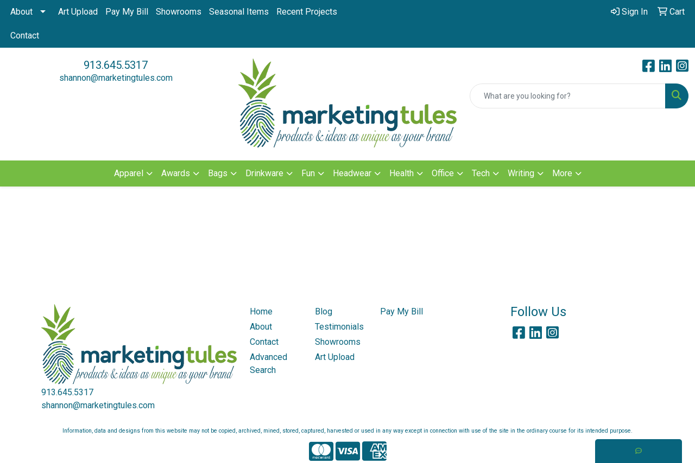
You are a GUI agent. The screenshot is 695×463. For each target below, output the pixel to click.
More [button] (562, 173)
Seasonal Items (239, 12)
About (21, 12)
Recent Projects (306, 12)
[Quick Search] (568, 95)
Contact (24, 35)
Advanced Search (268, 363)
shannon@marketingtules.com (116, 78)
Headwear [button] (352, 173)
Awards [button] (175, 173)
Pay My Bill (126, 12)
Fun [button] (308, 173)
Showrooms (178, 12)
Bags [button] (218, 173)
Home (261, 311)
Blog (323, 311)
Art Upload (78, 12)
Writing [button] (521, 173)
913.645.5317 (116, 65)
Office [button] (443, 173)
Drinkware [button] (264, 173)
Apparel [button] (128, 173)
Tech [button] (481, 173)
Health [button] (401, 173)
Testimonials (339, 326)
